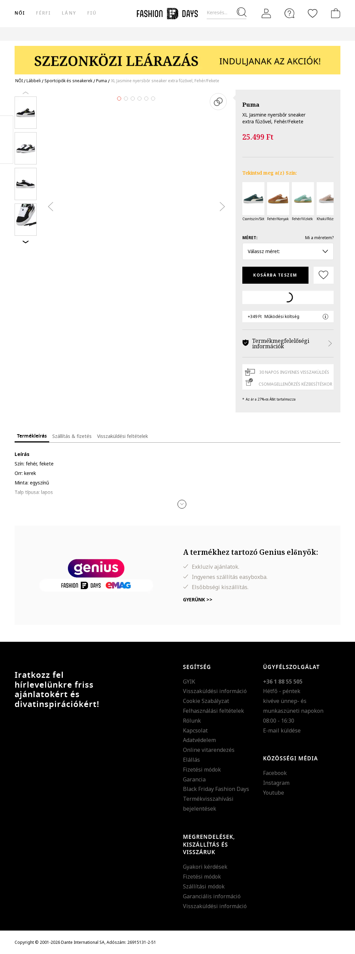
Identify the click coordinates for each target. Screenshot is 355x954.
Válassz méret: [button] (288, 251)
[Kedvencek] (312, 13)
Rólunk (192, 720)
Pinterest (6, 139)
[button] (182, 504)
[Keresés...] (226, 12)
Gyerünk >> (197, 599)
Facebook (275, 773)
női (20, 13)
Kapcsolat (195, 730)
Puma (250, 104)
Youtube (273, 792)
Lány (69, 13)
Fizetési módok (202, 769)
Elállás (191, 759)
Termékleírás (32, 436)
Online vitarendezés (209, 750)
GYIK (189, 681)
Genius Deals (245, 34)
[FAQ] (289, 13)
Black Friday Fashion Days (216, 789)
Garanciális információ (212, 896)
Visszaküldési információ (215, 691)
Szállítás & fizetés (72, 436)
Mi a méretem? (319, 238)
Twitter (6, 153)
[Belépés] (266, 13)
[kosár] (334, 13)
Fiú (92, 13)
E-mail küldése (282, 730)
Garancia (194, 779)
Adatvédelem (199, 740)
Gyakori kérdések (205, 866)
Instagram (276, 783)
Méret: (250, 238)
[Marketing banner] (177, 57)
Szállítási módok (204, 886)
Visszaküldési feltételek (122, 436)
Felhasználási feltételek (213, 710)
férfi (43, 13)
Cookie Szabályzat (206, 701)
